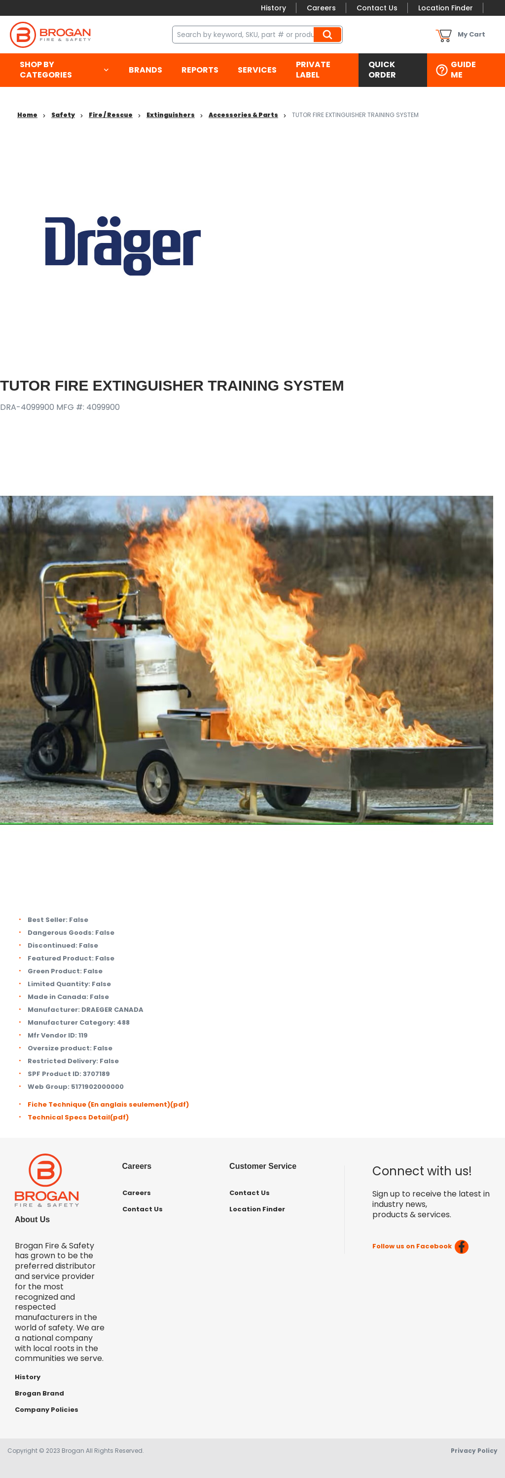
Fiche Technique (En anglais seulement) (108, 1104)
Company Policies (46, 1409)
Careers (321, 8)
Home (27, 115)
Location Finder (445, 8)
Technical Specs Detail (78, 1117)
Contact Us (377, 8)
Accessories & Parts (243, 115)
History (273, 8)
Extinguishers (170, 115)
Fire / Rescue (111, 115)
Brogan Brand (39, 1393)
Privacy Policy (474, 1450)
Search (329, 34)
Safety (63, 115)
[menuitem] (64, 70)
